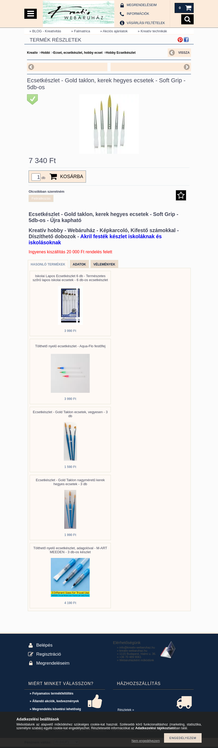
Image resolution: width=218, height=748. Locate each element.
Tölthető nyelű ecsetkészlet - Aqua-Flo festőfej (70, 346)
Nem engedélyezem (145, 741)
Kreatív (32, 53)
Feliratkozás (41, 198)
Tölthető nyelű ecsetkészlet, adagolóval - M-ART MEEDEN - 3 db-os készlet (70, 550)
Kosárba (71, 176)
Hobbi (45, 53)
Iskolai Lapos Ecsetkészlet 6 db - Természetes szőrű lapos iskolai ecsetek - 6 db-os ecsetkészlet (70, 278)
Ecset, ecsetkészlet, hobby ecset (77, 53)
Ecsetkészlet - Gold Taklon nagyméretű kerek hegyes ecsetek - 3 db (70, 482)
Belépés (44, 645)
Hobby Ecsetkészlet (121, 53)
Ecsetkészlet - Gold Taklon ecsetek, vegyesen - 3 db (70, 414)
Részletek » (125, 710)
